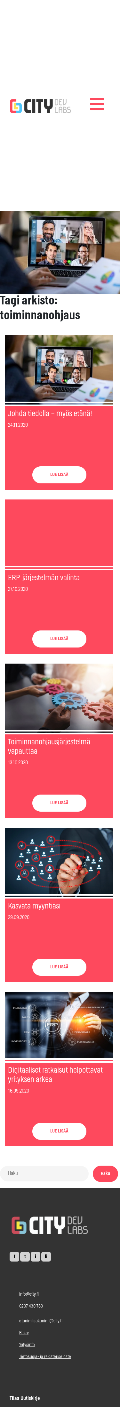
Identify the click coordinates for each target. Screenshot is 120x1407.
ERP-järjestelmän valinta (44, 578)
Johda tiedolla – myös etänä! (50, 414)
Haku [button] (105, 1173)
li (46, 1256)
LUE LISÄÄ (59, 474)
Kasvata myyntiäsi (34, 906)
